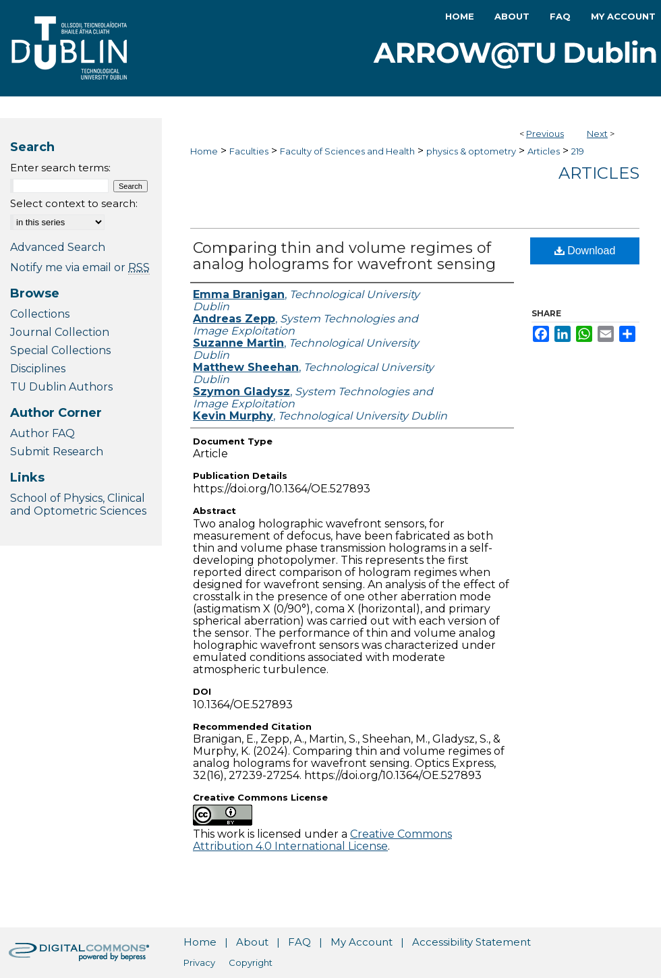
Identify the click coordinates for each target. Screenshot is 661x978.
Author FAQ (42, 433)
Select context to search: (74, 203)
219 (577, 151)
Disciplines (37, 368)
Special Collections (60, 350)
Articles (543, 151)
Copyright (250, 962)
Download (585, 250)
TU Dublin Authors (61, 386)
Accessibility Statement (471, 942)
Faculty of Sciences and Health (347, 151)
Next (597, 133)
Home (204, 151)
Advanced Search (57, 247)
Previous (545, 133)
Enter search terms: (60, 167)
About (252, 942)
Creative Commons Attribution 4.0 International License (322, 840)
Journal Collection (59, 332)
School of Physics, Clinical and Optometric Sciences (78, 504)
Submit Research (56, 451)
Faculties (248, 151)
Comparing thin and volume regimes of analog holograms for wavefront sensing (344, 256)
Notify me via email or (80, 267)
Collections (39, 314)
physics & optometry (471, 151)
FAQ (299, 942)
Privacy (199, 962)
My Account (361, 942)
